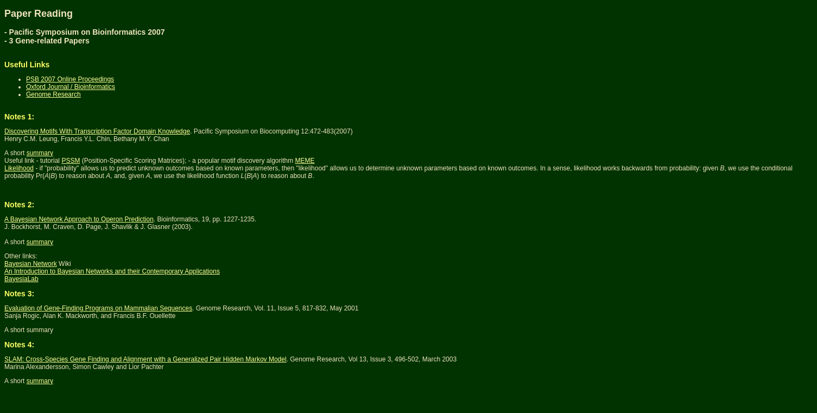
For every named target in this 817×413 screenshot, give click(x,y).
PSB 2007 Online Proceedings (70, 79)
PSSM (70, 160)
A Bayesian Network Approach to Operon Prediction (79, 219)
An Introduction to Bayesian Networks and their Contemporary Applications (112, 271)
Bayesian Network (30, 264)
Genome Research (53, 94)
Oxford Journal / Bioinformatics (70, 87)
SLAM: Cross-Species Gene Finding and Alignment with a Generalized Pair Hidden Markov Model (145, 359)
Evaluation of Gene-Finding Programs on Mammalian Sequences (98, 308)
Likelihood (19, 168)
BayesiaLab (21, 279)
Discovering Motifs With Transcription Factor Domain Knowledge (97, 131)
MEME (305, 160)
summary (40, 153)
